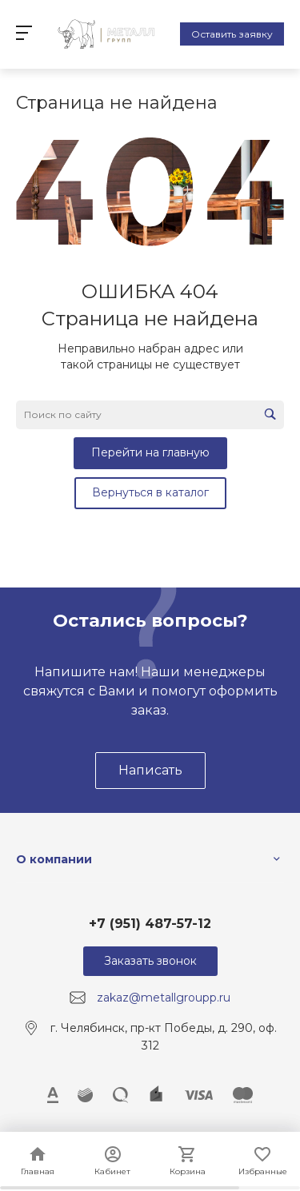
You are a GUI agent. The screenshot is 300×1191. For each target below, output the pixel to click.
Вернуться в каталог (150, 492)
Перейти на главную (150, 452)
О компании (54, 859)
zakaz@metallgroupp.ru (163, 997)
